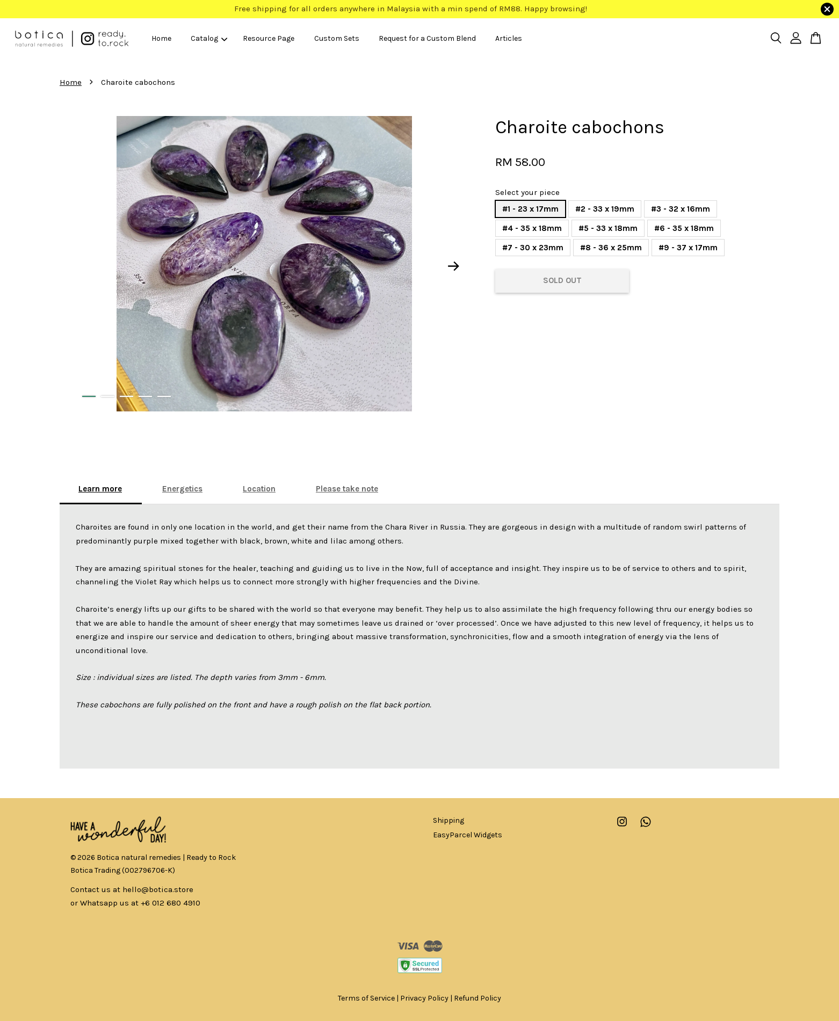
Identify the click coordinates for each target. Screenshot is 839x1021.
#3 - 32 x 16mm (680, 209)
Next (453, 265)
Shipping (448, 820)
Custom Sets (336, 38)
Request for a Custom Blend (427, 38)
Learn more (100, 489)
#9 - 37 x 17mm (688, 247)
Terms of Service (366, 998)
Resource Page (268, 38)
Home (161, 38)
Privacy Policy (424, 998)
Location (259, 489)
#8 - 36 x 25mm (611, 247)
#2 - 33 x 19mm (604, 209)
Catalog (209, 38)
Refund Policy (477, 998)
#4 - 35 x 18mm (532, 228)
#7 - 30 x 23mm (532, 247)
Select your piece (527, 192)
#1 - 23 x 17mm (530, 209)
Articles (508, 38)
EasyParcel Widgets (467, 834)
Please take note (347, 489)
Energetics (182, 489)
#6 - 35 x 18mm (684, 228)
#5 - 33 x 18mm (608, 228)
